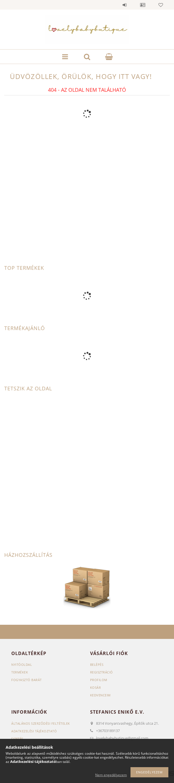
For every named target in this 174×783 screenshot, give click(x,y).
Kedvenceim (100, 695)
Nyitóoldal (21, 664)
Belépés (124, 5)
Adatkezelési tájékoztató (34, 731)
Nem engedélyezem (111, 775)
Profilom (98, 680)
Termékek (19, 672)
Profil (142, 5)
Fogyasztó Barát (26, 680)
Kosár (95, 687)
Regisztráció (101, 672)
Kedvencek (161, 5)
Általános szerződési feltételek (40, 723)
